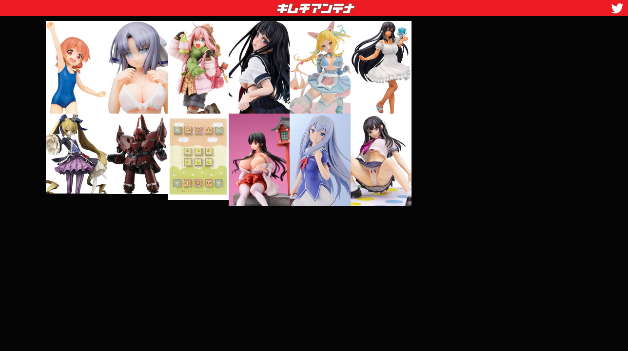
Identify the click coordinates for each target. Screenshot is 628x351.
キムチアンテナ (244, 5)
